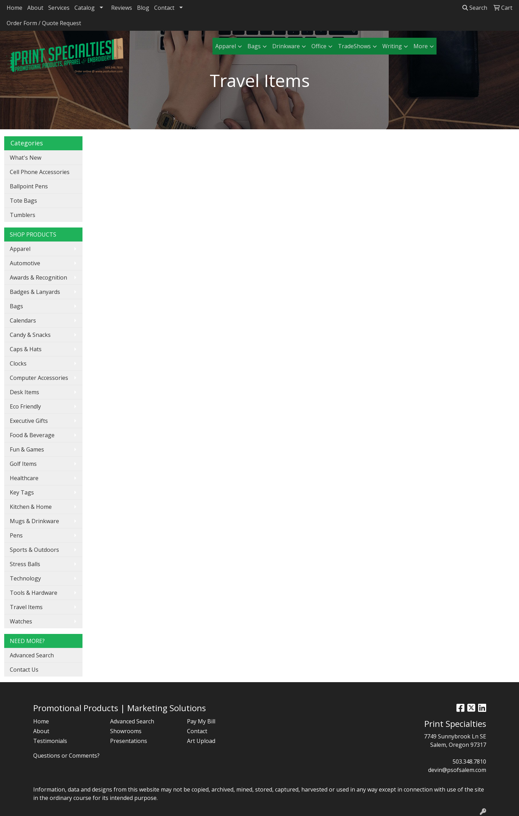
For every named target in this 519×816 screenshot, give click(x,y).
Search (474, 8)
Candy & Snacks (30, 335)
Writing (392, 46)
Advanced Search (32, 655)
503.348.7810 (469, 761)
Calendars (23, 320)
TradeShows (354, 46)
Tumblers (22, 215)
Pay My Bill (201, 721)
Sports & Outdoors (34, 550)
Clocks (18, 363)
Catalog (84, 8)
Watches (21, 621)
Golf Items (23, 464)
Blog (143, 8)
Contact (164, 8)
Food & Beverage (32, 435)
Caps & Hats (26, 349)
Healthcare (24, 478)
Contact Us (24, 669)
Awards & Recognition (38, 277)
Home (14, 8)
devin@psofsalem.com (457, 770)
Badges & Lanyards (35, 292)
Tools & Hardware (33, 593)
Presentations (128, 741)
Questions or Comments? (66, 755)
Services (59, 8)
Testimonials (50, 741)
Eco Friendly (25, 406)
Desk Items (24, 392)
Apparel (225, 46)
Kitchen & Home (31, 507)
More (420, 46)
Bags (254, 46)
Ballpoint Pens (29, 186)
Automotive (25, 263)
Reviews (121, 8)
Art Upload (201, 741)
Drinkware (286, 46)
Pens (16, 535)
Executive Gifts (29, 421)
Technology (25, 578)
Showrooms (126, 731)
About (35, 8)
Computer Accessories (39, 378)
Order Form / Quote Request (44, 23)
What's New (25, 157)
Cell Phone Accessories (40, 172)
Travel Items (26, 607)
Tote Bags (23, 200)
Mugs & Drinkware (34, 521)
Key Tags (22, 492)
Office (318, 46)
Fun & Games (27, 449)
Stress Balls (25, 564)
